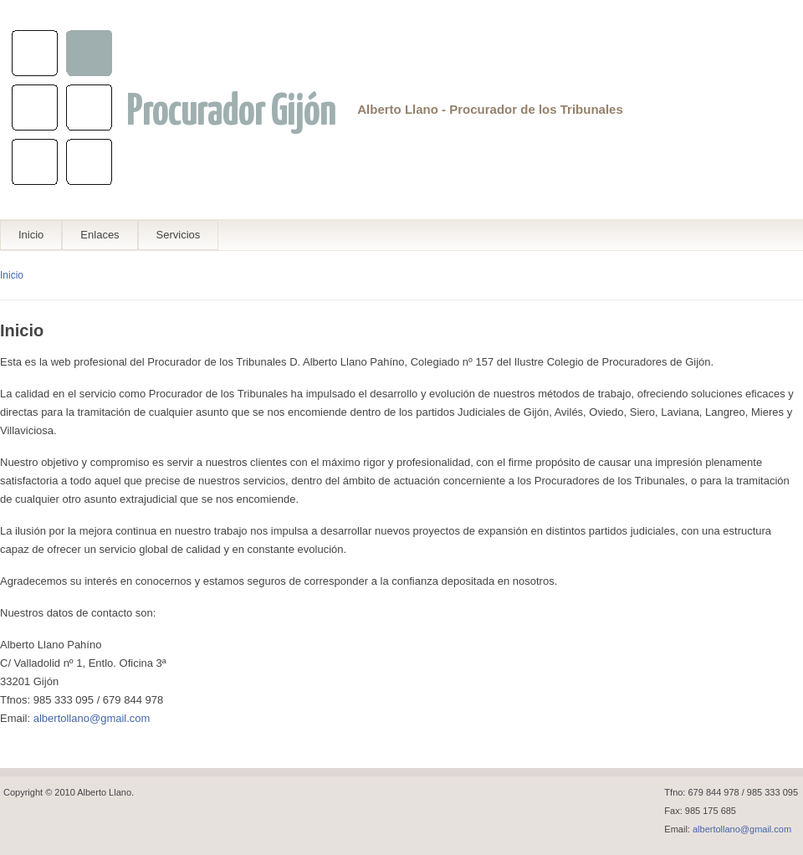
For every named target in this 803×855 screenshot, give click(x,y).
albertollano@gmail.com (92, 718)
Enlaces (99, 234)
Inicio (30, 234)
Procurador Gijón (230, 112)
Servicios (178, 234)
